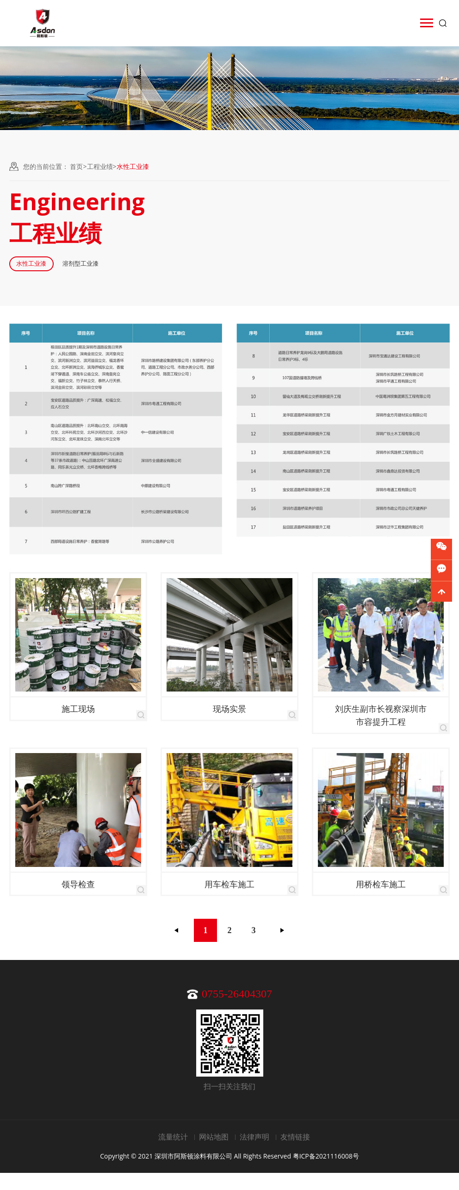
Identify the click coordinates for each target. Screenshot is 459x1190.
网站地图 (214, 1154)
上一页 (176, 947)
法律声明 (254, 1154)
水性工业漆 (62, 272)
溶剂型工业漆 (176, 272)
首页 (76, 166)
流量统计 (173, 1154)
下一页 (282, 947)
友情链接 (295, 1154)
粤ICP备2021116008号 (326, 1173)
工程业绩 (100, 166)
